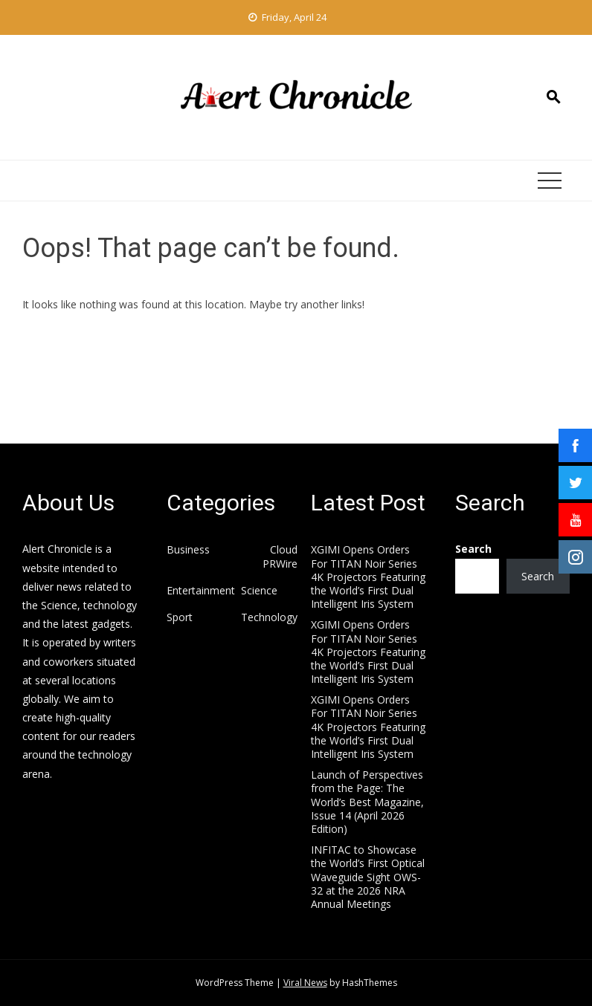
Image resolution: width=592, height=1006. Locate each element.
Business (188, 549)
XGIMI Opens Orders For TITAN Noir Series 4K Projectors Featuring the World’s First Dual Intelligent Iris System (368, 576)
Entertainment (201, 590)
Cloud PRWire (280, 556)
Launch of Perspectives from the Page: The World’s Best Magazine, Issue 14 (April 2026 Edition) (367, 802)
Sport (180, 617)
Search (473, 549)
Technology (269, 617)
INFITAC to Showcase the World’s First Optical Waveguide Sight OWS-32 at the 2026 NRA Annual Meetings (368, 877)
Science (259, 590)
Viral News (305, 982)
